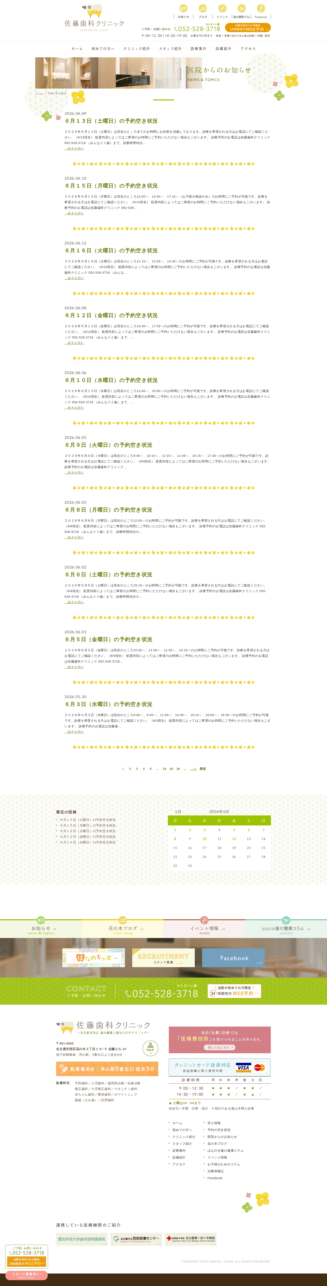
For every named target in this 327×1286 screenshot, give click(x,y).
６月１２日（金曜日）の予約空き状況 (111, 315)
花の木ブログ (217, 1143)
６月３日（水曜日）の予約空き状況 (108, 704)
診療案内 (179, 1150)
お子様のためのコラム (224, 1164)
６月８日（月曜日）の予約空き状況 (108, 510)
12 (234, 839)
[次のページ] (193, 769)
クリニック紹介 (183, 1136)
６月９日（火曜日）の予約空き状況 (108, 445)
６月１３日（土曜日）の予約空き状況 (111, 121)
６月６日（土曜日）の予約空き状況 (108, 574)
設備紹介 (179, 1157)
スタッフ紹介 (182, 1143)
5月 (178, 811)
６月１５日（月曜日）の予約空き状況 (111, 186)
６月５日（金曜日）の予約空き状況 (108, 639)
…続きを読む (74, 148)
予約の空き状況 (219, 1130)
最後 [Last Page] (203, 768)
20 (171, 768)
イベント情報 (217, 1157)
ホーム (39, 93)
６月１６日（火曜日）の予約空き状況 (111, 250)
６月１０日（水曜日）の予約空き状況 (111, 380)
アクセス (179, 1164)
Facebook (215, 1178)
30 (178, 768)
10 (164, 768)
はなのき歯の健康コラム (226, 1150)
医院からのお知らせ (222, 1136)
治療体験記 (216, 1171)
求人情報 (214, 1123)
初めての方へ (182, 1130)
